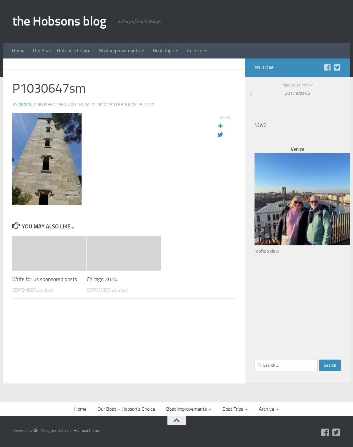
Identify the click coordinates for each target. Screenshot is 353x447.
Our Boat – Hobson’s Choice (61, 51)
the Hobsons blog (59, 21)
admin (24, 104)
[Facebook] (327, 67)
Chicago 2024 (102, 279)
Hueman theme (87, 430)
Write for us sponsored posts (44, 279)
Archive (194, 51)
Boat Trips (163, 51)
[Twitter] (337, 67)
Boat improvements (119, 51)
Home (18, 51)
